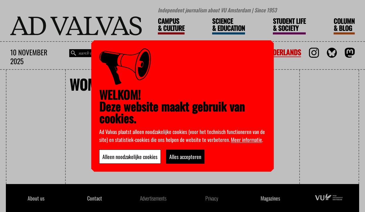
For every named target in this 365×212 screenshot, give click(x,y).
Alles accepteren (185, 156)
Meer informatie (246, 139)
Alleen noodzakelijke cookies (130, 156)
